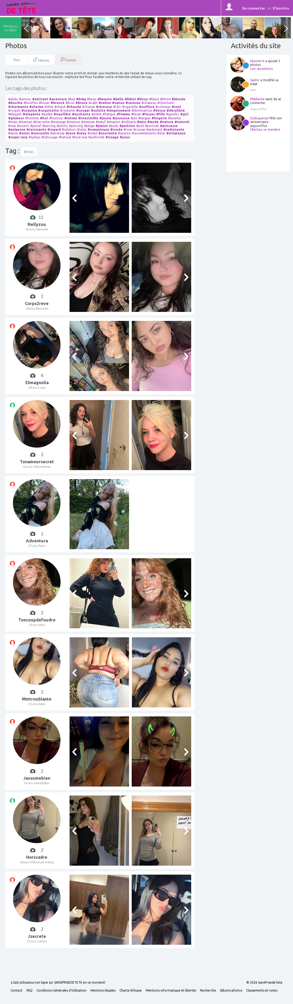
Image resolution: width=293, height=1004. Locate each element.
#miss (141, 122)
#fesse (136, 114)
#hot (44, 118)
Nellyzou (37, 224)
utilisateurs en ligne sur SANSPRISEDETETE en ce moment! (58, 982)
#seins (24, 133)
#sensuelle (40, 133)
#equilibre (62, 114)
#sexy (81, 133)
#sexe (71, 133)
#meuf (101, 122)
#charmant (165, 103)
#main (13, 122)
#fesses (148, 114)
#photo (62, 126)
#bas (71, 99)
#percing (49, 126)
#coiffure (146, 106)
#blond (165, 99)
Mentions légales (103, 990)
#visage (112, 137)
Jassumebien (36, 778)
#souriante (107, 133)
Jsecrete (37, 936)
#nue (12, 126)
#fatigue (109, 114)
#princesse (169, 126)
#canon (118, 103)
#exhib (96, 114)
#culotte (98, 110)
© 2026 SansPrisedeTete (264, 982)
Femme (68, 59)
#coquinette (48, 110)
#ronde (116, 129)
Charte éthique (131, 990)
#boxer (44, 103)
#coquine (29, 110)
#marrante (41, 122)
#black (154, 99)
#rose (127, 129)
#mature (73, 122)
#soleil (92, 133)
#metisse (88, 122)
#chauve (88, 106)
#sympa (34, 137)
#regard (54, 129)
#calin (93, 103)
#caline (105, 103)
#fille (160, 114)
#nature (166, 122)
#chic (117, 106)
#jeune (105, 118)
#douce (159, 110)
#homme (32, 118)
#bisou (142, 99)
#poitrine (127, 126)
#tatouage (50, 137)
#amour (25, 99)
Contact (16, 990)
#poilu (113, 126)
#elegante (31, 114)
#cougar (83, 110)
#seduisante (173, 129)
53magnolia (37, 382)
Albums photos (231, 990)
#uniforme (96, 137)
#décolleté (176, 110)
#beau (92, 99)
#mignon (113, 122)
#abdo (13, 99)
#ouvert (23, 126)
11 (41, 217)
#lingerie (159, 118)
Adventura (37, 540)
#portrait (152, 126)
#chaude (74, 106)
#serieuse (57, 133)
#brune (82, 103)
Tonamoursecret (37, 461)
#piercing (76, 126)
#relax (81, 129)
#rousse (139, 129)
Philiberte (257, 99)
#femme (123, 114)
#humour (56, 118)
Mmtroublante (37, 699)
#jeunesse (121, 118)
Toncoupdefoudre (37, 619)
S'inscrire (281, 8)
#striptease (176, 133)
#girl (184, 114)
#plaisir (101, 126)
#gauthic (172, 114)
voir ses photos (261, 68)
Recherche (208, 990)
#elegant (15, 114)
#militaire (128, 122)
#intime (70, 118)
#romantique (98, 129)
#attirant (40, 99)
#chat (49, 106)
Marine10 (257, 61)
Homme (41, 59)
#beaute (105, 99)
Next (286, 27)
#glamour (16, 118)
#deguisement (119, 110)
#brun (70, 103)
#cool (176, 106)
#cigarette (130, 106)
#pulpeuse (16, 129)
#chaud (60, 106)
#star (161, 133)
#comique (163, 106)
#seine (13, 133)
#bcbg (81, 99)
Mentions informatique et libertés (171, 990)
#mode (153, 122)
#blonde (178, 99)
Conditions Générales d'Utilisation (61, 990)
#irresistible (88, 118)
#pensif (35, 126)
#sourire (124, 133)
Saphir (254, 80)
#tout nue (79, 137)
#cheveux (104, 106)
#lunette (174, 118)
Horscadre (36, 857)
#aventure (58, 99)
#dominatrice (142, 110)
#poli (140, 126)
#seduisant (154, 129)
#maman (25, 122)
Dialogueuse (259, 118)
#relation (69, 129)
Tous (16, 60)
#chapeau (148, 103)
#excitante (81, 114)
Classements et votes (261, 990)
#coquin (14, 110)
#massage (58, 122)
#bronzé (58, 103)
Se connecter (253, 8)
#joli (134, 118)
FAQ (29, 990)
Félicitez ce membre (265, 129)
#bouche (15, 103)
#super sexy (18, 137)
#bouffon (31, 103)
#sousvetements (144, 133)
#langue (144, 118)
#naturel (182, 122)
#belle (118, 99)
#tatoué (65, 137)
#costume (67, 110)
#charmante (18, 106)
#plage (89, 126)
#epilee (47, 114)
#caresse (133, 103)
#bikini (130, 99)
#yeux (125, 137)
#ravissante (36, 129)
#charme (36, 106)
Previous (26, 27)
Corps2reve (37, 303)
